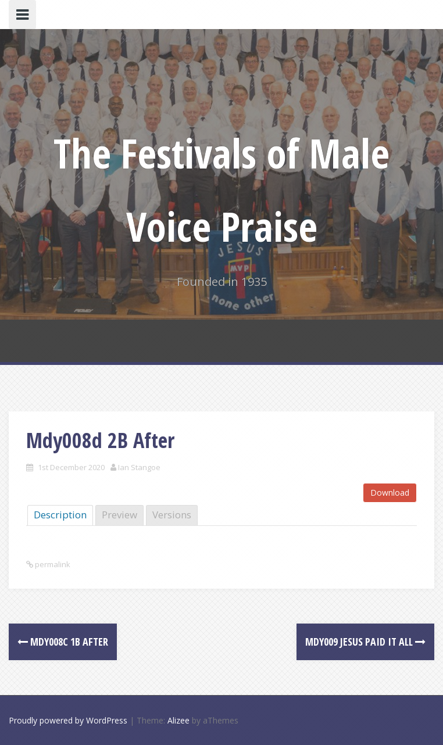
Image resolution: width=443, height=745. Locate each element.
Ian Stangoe (139, 467)
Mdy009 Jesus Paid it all (365, 642)
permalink (51, 564)
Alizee (178, 720)
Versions (171, 514)
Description (60, 514)
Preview (119, 514)
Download (389, 492)
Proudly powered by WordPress (68, 720)
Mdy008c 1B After (62, 642)
